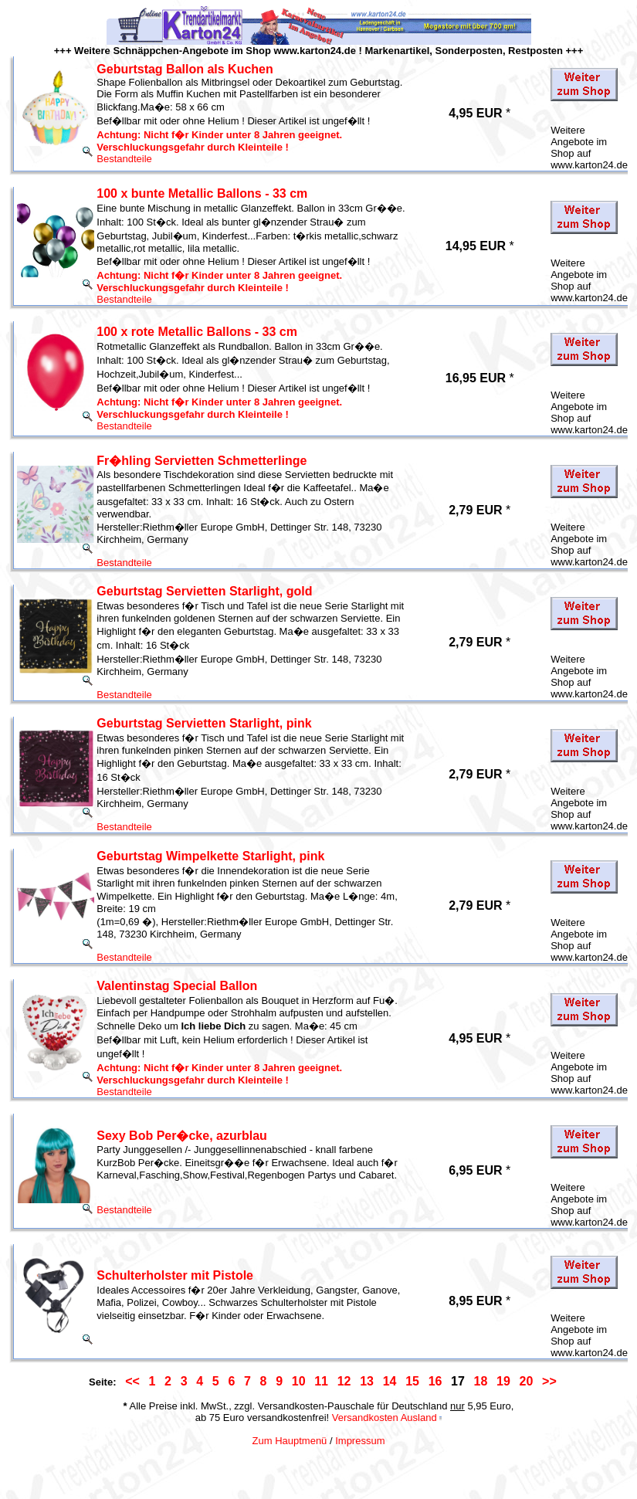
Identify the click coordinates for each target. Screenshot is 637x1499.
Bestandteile (124, 158)
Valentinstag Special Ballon (177, 985)
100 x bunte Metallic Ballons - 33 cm (202, 193)
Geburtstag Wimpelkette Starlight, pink (210, 856)
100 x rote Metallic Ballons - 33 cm (197, 331)
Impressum (360, 1440)
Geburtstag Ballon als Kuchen (185, 69)
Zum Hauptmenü (289, 1440)
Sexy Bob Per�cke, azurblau (182, 1135)
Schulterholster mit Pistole (175, 1275)
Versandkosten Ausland (384, 1417)
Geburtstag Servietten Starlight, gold (204, 591)
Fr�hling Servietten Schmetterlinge (202, 460)
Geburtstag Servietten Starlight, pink (204, 723)
